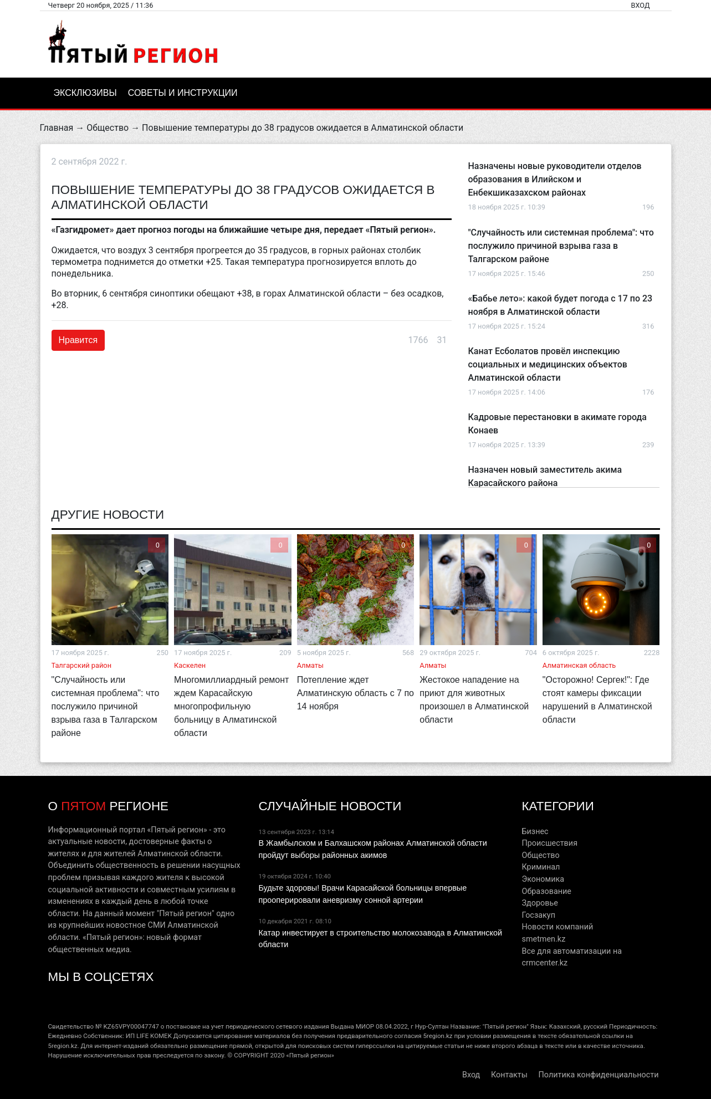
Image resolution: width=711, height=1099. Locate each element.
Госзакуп (538, 915)
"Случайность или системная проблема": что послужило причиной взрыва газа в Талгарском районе (561, 245)
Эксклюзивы (85, 93)
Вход (640, 5)
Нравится (78, 340)
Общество (107, 127)
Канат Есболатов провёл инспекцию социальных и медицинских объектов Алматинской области (547, 364)
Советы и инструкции (183, 93)
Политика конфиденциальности (599, 1075)
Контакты (509, 1075)
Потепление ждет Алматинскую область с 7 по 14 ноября (355, 693)
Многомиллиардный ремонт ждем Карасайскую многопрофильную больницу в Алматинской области (231, 706)
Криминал (540, 867)
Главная (57, 127)
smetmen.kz (543, 939)
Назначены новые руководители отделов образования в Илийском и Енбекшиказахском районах (555, 179)
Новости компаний (557, 927)
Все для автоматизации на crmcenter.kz (571, 957)
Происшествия (549, 843)
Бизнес (534, 831)
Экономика (542, 879)
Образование (546, 891)
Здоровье (539, 903)
